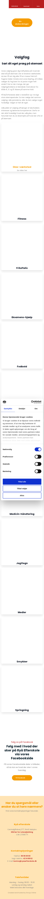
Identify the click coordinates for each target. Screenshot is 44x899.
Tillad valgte (22, 489)
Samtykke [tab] (8, 408)
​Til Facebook (20, 778)
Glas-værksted (22, 167)
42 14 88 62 (28, 858)
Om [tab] (36, 408)
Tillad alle (22, 482)
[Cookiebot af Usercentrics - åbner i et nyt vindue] (31, 402)
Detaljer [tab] (22, 408)
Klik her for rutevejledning (22, 832)
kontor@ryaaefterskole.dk (25, 861)
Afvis (22, 495)
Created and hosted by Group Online (22, 893)
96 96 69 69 (25, 856)
